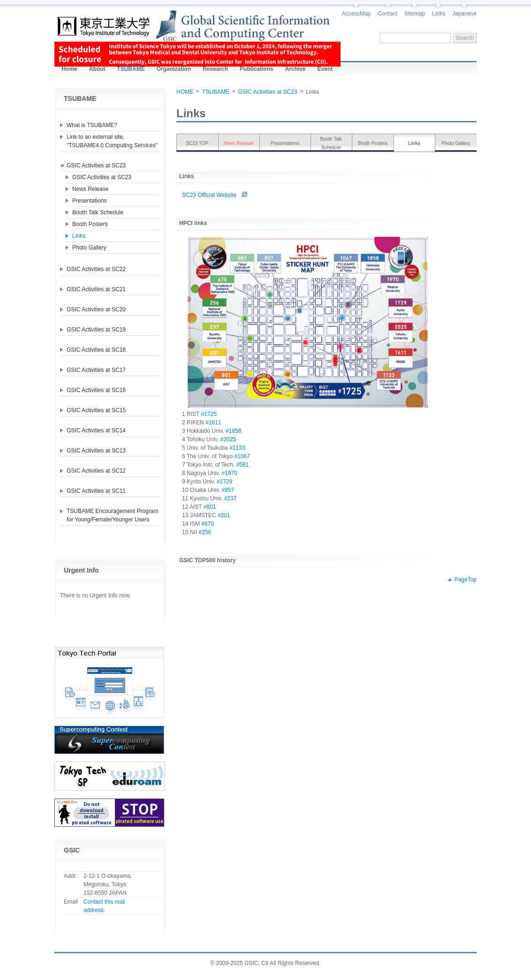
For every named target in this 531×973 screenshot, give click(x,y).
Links (438, 13)
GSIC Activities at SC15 (96, 410)
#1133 (237, 448)
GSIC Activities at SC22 (96, 269)
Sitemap (414, 13)
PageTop (466, 579)
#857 (227, 490)
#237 (230, 498)
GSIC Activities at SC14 (96, 430)
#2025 (228, 439)
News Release (90, 189)
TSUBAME (215, 92)
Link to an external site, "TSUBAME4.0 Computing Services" (112, 141)
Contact (387, 13)
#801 (210, 507)
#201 (224, 515)
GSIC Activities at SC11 (96, 491)
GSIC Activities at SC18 (96, 350)
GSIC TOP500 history (207, 560)
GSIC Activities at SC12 (96, 471)
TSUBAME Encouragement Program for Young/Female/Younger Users (112, 515)
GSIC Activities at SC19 (96, 329)
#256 (204, 532)
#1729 (224, 481)
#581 (242, 464)
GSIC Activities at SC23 (96, 165)
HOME (184, 92)
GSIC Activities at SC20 (96, 309)
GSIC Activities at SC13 (96, 450)
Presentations (89, 200)
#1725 (208, 414)
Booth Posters (89, 224)
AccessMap (356, 13)
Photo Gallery (89, 247)
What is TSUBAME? (92, 125)
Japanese (464, 13)
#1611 (213, 422)
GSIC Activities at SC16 (96, 390)
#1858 (233, 431)
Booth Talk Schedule (97, 212)
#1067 (242, 456)
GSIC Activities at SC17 (96, 370)
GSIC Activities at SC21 (96, 289)
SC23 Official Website (217, 195)
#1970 (229, 473)
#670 (207, 523)
